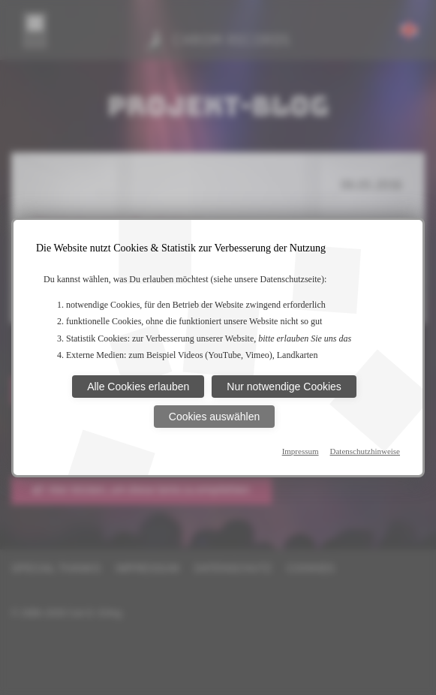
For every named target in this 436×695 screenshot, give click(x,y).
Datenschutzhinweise (365, 451)
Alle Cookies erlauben (138, 387)
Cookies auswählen (214, 417)
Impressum (300, 451)
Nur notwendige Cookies (284, 387)
